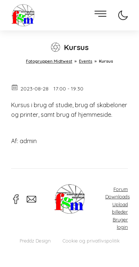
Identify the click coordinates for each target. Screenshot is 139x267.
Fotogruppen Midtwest (23, 15)
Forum (120, 189)
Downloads (117, 197)
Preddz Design (35, 241)
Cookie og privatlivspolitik (91, 241)
